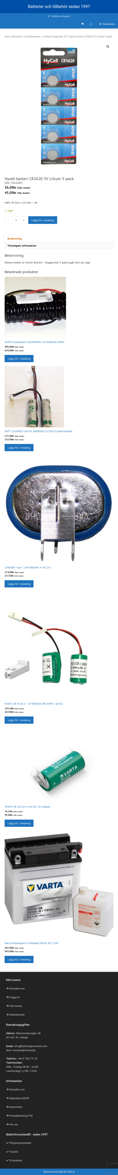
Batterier (17, 36)
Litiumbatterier (32, 36)
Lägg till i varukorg (42, 220)
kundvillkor (15, 1107)
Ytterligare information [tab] (22, 245)
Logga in (14, 997)
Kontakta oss (17, 988)
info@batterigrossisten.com (30, 1046)
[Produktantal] (16, 220)
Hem (7, 36)
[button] (108, 46)
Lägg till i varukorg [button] (19, 358)
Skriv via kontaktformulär (21, 1050)
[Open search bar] (91, 24)
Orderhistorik (17, 1014)
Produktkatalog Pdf (21, 1115)
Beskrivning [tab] (15, 238)
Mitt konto (15, 1006)
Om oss (13, 1124)
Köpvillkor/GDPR (19, 1098)
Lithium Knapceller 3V (55, 36)
